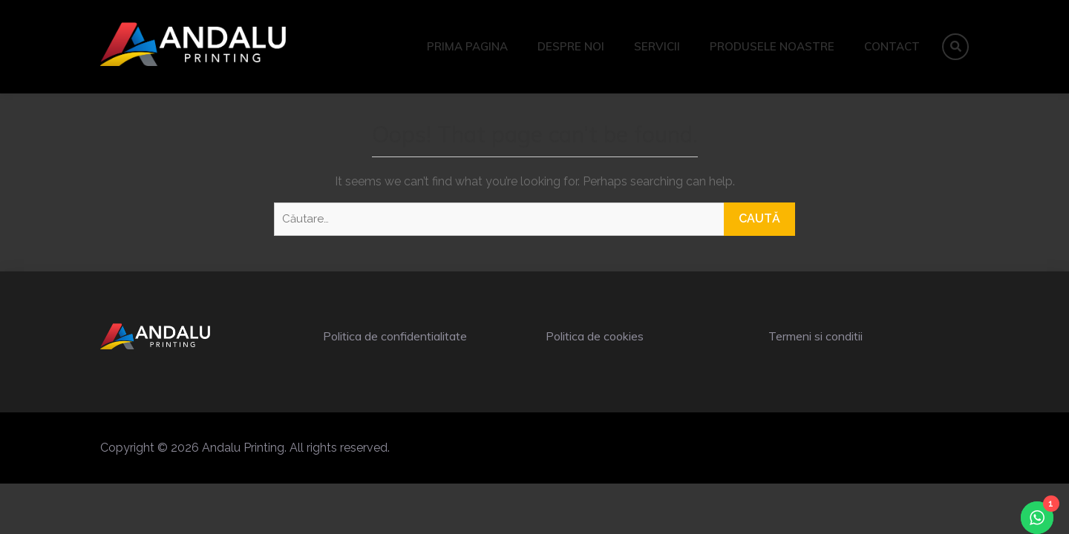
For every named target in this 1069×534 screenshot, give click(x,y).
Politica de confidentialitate (395, 336)
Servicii (657, 46)
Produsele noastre (772, 46)
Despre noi (570, 46)
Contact (892, 46)
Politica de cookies (595, 336)
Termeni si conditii (815, 336)
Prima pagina (467, 46)
